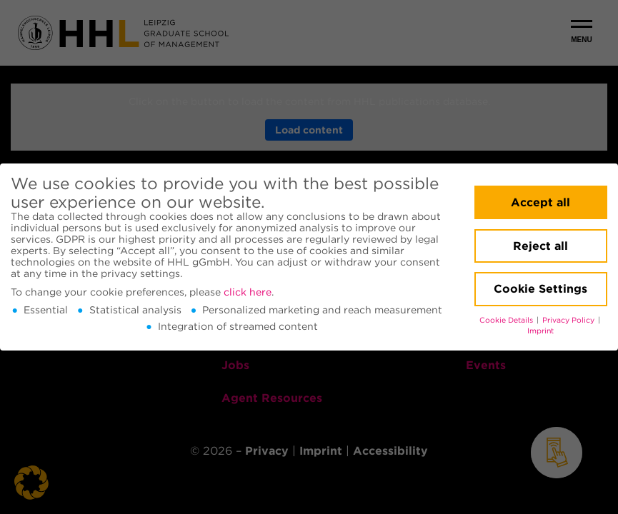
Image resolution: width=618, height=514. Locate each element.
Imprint (540, 331)
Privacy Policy (569, 320)
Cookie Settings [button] (540, 289)
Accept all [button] (540, 202)
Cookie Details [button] (507, 320)
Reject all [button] (540, 246)
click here (247, 292)
